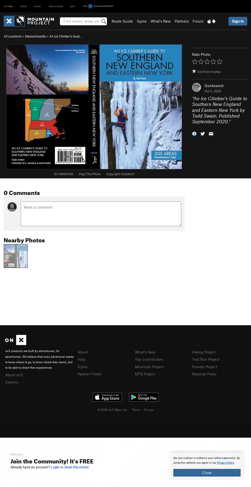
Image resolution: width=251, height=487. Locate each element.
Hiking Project (204, 352)
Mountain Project (149, 366)
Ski (73, 6)
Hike (37, 6)
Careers (11, 382)
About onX (14, 375)
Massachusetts (35, 36)
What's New (161, 21)
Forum (198, 21)
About (83, 352)
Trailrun (56, 6)
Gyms (142, 21)
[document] (207, 466)
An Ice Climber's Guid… (65, 36)
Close (207, 472)
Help (82, 359)
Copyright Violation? (120, 174)
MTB (24, 6)
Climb (8, 6)
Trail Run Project (206, 359)
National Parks (204, 374)
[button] (194, 133)
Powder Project (204, 366)
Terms (136, 409)
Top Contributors (149, 359)
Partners (182, 21)
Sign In (238, 21)
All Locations (13, 36)
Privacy (148, 409)
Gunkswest (214, 85)
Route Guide (122, 21)
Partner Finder (90, 374)
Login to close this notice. (70, 467)
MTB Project (145, 374)
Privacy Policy (225, 462)
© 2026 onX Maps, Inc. (113, 409)
